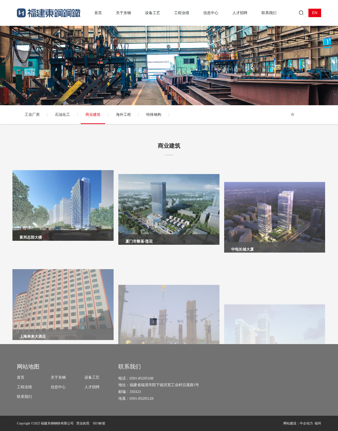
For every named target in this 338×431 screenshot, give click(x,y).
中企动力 (306, 423)
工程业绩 (24, 387)
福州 (318, 423)
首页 (20, 377)
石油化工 (62, 114)
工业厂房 (32, 114)
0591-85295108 (142, 378)
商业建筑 (92, 114)
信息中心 (58, 387)
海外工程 (123, 114)
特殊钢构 (153, 114)
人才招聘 (92, 387)
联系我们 (24, 397)
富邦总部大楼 (30, 270)
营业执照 (82, 423)
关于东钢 (58, 377)
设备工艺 (92, 377)
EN (314, 13)
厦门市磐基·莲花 (139, 288)
